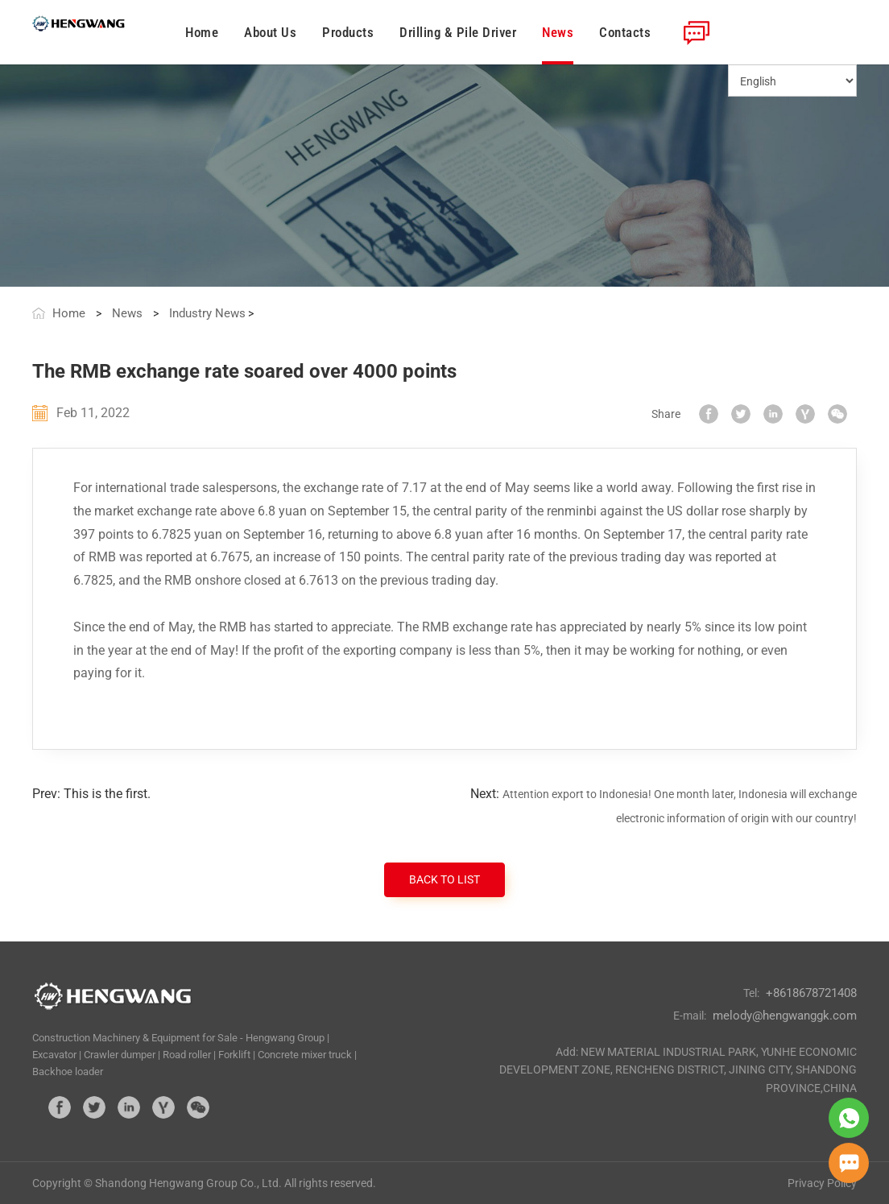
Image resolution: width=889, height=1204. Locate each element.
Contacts (625, 32)
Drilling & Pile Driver (457, 32)
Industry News (207, 313)
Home (201, 32)
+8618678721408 (811, 993)
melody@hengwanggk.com (785, 1015)
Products (348, 32)
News (557, 32)
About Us (270, 32)
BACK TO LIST (444, 879)
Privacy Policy (822, 1183)
